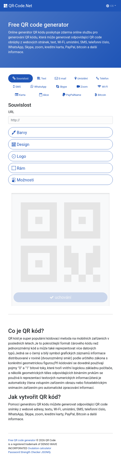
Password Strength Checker (24, 452)
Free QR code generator (21, 440)
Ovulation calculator (39, 448)
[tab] (20, 78)
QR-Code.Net (20, 5)
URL (11, 112)
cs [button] (110, 6)
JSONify (46, 452)
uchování (60, 297)
